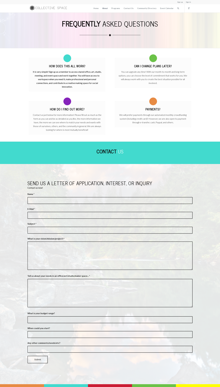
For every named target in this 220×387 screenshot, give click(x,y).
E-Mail (43, 218)
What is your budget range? (51, 307)
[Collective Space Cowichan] (50, 8)
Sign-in (188, 2)
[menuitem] (180, 2)
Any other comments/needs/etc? (53, 333)
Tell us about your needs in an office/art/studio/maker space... (66, 276)
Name (42, 206)
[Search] (178, 8)
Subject (43, 231)
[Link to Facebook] (189, 8)
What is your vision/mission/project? (55, 244)
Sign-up (180, 2)
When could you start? (49, 320)
